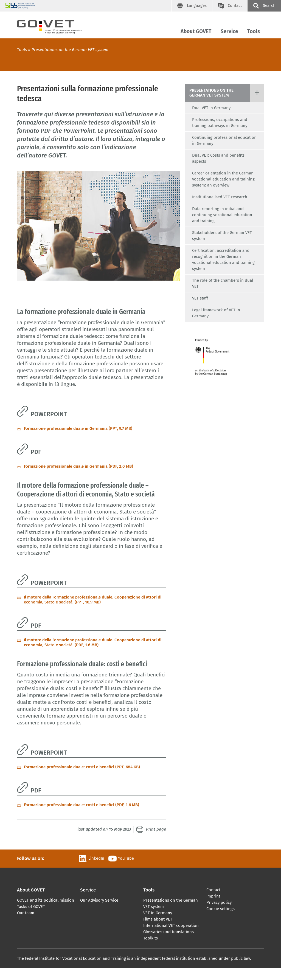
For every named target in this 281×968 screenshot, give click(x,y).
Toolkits (150, 938)
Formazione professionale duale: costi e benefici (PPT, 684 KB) (82, 766)
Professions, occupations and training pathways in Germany (219, 122)
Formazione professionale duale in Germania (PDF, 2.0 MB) (78, 466)
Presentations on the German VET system (70, 49)
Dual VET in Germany (211, 107)
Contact (213, 889)
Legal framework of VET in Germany (216, 312)
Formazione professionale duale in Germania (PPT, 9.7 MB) (78, 428)
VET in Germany (157, 912)
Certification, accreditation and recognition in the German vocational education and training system (223, 259)
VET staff (200, 298)
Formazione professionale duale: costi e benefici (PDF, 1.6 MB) (81, 804)
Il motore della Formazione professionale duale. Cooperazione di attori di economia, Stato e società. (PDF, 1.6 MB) (92, 642)
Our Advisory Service (99, 900)
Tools (253, 31)
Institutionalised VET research (219, 196)
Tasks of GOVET (31, 906)
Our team (25, 912)
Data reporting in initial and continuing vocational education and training (222, 214)
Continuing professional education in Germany (224, 140)
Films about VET (157, 919)
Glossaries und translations (168, 931)
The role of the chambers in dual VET (222, 283)
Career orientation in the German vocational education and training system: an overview (223, 179)
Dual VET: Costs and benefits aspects (218, 158)
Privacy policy (219, 902)
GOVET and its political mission (45, 900)
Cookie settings (220, 908)
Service (229, 31)
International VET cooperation (171, 925)
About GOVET (196, 31)
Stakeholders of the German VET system (222, 235)
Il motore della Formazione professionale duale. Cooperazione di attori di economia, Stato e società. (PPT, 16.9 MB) (92, 600)
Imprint (213, 896)
